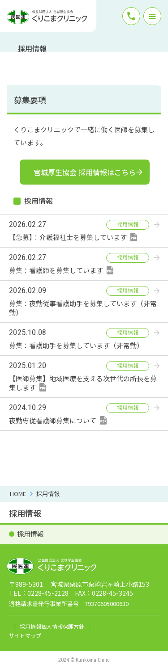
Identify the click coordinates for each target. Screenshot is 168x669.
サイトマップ (25, 635)
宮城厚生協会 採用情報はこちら (85, 172)
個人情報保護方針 (62, 626)
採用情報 (48, 493)
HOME (18, 493)
